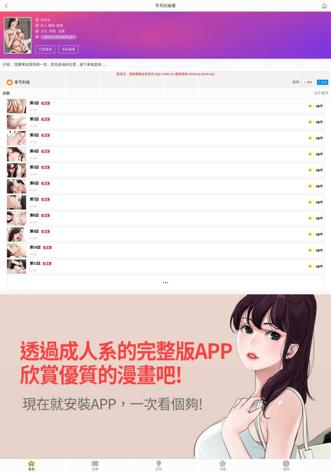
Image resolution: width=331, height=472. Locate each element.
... (166, 280)
